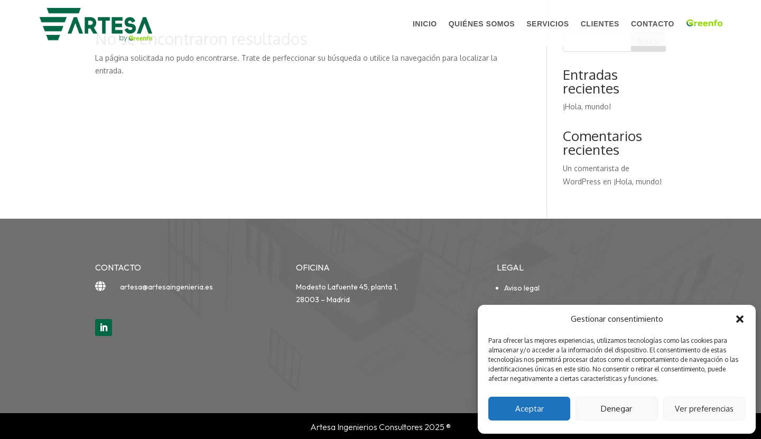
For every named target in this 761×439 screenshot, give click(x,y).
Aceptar (529, 409)
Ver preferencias (704, 409)
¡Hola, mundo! (587, 106)
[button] (740, 319)
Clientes (600, 24)
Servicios (547, 24)
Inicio (425, 24)
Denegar (616, 409)
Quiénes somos (482, 24)
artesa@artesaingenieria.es (166, 287)
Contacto (652, 24)
